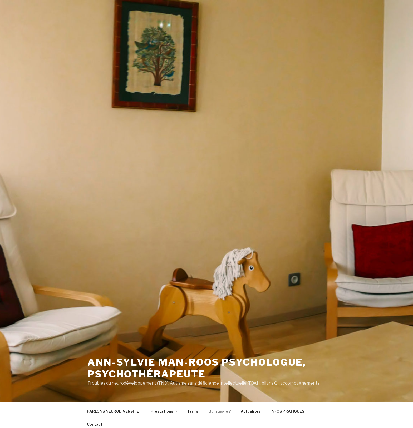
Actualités (250, 411)
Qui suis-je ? (219, 411)
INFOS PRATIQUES (287, 411)
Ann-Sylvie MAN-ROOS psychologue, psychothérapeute (196, 368)
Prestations (164, 411)
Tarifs (192, 411)
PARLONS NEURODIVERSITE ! (114, 411)
